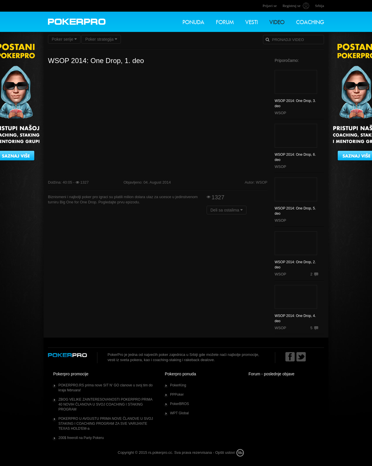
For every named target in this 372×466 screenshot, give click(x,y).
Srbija (319, 5)
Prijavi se (269, 5)
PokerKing (178, 385)
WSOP (280, 113)
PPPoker (177, 394)
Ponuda (193, 21)
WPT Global (179, 413)
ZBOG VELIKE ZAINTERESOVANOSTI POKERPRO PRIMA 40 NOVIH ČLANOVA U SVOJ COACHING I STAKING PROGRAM (105, 404)
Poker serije (64, 39)
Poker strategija (101, 39)
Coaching (310, 21)
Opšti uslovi (225, 452)
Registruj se (291, 5)
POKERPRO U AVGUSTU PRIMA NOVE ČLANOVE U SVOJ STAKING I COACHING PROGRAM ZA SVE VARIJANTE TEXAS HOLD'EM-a (105, 424)
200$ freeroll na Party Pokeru (81, 438)
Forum (225, 21)
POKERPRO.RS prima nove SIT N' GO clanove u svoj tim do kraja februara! (105, 387)
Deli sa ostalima (226, 210)
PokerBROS (179, 404)
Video (277, 21)
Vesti (251, 21)
